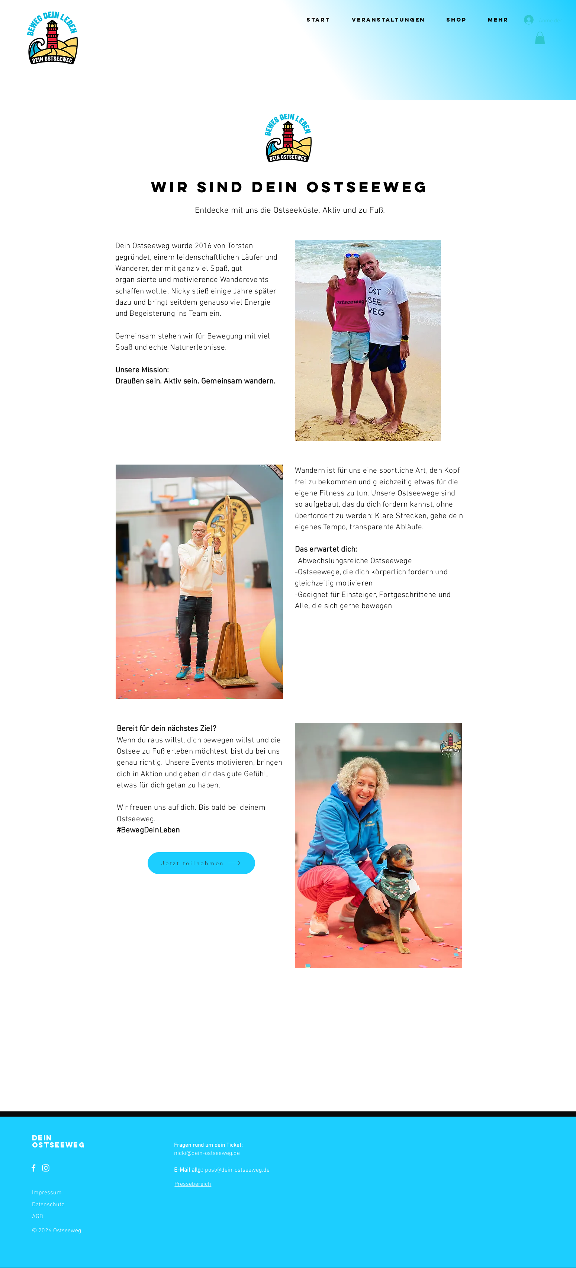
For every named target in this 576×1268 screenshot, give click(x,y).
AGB (37, 1216)
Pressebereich (192, 1184)
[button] (388, 19)
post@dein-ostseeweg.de (237, 1170)
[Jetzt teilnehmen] (201, 863)
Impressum (47, 1193)
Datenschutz (48, 1204)
